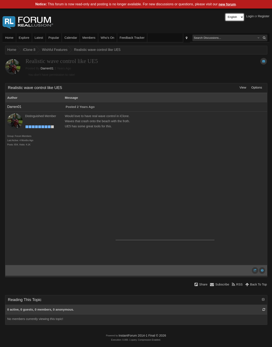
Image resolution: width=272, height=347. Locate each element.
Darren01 (47, 68)
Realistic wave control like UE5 (97, 50)
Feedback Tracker (132, 37)
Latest (39, 37)
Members (89, 37)
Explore (24, 37)
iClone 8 (29, 50)
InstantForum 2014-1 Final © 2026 (142, 335)
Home (9, 37)
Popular (54, 37)
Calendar (70, 37)
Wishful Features (54, 50)
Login (250, 16)
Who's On (107, 37)
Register (263, 16)
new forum (227, 4)
